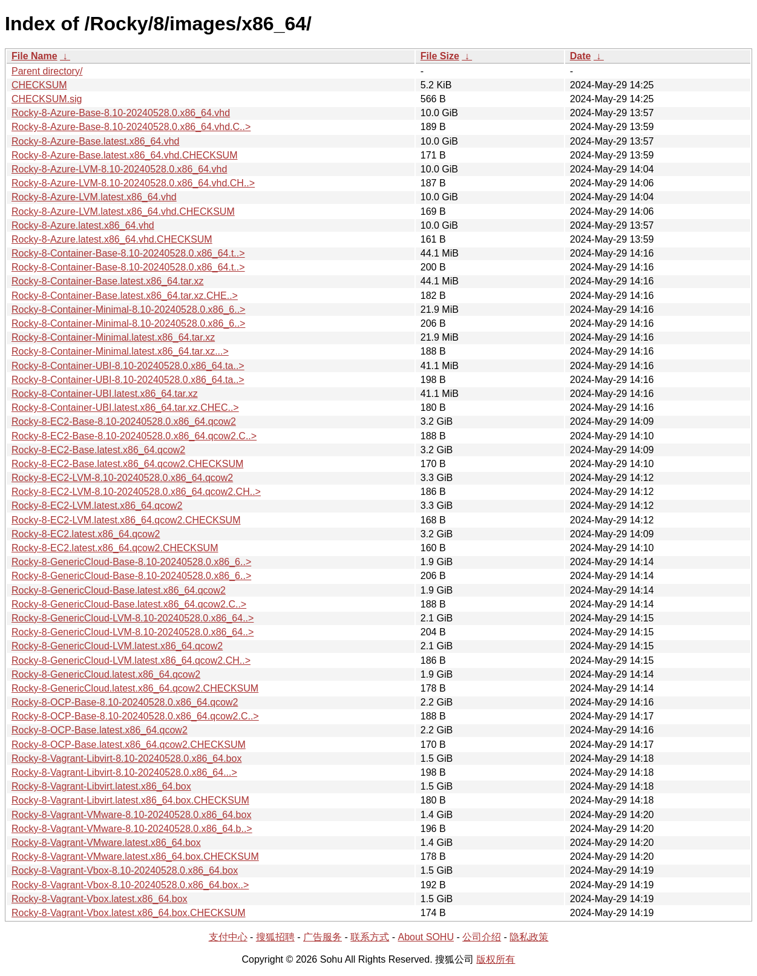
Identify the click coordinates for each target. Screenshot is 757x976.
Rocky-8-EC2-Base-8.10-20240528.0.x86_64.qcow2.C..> (134, 436)
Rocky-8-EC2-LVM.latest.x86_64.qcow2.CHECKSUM (126, 520)
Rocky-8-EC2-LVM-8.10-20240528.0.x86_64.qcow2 (122, 478)
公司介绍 (481, 937)
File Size (440, 56)
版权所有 (495, 959)
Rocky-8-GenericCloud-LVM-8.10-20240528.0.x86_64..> (132, 618)
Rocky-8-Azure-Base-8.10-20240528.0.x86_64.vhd (120, 113)
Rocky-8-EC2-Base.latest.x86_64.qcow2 (98, 450)
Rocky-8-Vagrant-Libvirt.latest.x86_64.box (101, 786)
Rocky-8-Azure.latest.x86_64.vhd (82, 225)
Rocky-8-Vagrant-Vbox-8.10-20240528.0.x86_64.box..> (130, 885)
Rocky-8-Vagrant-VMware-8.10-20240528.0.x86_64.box (131, 815)
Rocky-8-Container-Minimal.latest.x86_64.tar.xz (113, 337)
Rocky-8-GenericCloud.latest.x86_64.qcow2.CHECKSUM (134, 688)
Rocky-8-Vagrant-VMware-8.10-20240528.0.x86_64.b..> (131, 829)
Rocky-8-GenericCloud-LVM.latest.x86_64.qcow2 (117, 646)
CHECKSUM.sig (46, 99)
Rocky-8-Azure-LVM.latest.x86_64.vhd (94, 197)
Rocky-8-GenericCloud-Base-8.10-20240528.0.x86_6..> (131, 562)
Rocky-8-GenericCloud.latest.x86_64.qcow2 (105, 674)
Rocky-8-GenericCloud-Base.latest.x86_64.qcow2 (118, 590)
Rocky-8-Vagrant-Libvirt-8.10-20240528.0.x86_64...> (124, 772)
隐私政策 (529, 937)
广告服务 (322, 937)
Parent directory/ (46, 71)
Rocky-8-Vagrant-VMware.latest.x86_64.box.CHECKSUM (135, 856)
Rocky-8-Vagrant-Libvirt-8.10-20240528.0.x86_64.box (126, 758)
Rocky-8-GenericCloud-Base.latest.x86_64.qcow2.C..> (128, 604)
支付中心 (228, 937)
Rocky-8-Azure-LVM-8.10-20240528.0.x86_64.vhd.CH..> (133, 183)
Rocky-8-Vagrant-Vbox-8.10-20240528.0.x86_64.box (124, 870)
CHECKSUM (39, 85)
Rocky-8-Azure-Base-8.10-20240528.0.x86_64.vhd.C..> (131, 127)
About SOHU (425, 937)
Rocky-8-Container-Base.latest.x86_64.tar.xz (107, 281)
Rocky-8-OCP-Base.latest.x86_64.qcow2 (99, 730)
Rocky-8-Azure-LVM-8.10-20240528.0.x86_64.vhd (119, 169)
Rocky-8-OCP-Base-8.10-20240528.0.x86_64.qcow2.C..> (135, 716)
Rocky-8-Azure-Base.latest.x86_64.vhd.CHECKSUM (124, 155)
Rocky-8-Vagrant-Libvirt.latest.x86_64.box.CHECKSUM (130, 800)
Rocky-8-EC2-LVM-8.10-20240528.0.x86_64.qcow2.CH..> (136, 491)
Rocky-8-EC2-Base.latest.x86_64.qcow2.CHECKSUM (127, 464)
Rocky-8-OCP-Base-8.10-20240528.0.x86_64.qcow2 (124, 702)
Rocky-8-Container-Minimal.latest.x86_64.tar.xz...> (120, 351)
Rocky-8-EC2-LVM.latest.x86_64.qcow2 (97, 505)
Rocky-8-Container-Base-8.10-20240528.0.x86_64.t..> (128, 253)
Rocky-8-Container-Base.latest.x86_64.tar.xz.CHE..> (124, 295)
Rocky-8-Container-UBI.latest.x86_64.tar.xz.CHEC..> (125, 407)
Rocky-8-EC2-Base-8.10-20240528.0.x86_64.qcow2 (123, 421)
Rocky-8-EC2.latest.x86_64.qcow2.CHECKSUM (114, 548)
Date (580, 56)
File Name (34, 56)
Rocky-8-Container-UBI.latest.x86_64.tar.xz (104, 393)
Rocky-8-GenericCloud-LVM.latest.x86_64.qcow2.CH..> (131, 660)
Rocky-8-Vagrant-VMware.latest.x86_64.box (106, 842)
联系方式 (369, 937)
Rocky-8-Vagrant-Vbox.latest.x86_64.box (99, 899)
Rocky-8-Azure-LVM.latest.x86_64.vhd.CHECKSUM (123, 211)
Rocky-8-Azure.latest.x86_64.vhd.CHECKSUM (111, 239)
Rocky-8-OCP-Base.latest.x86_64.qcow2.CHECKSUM (128, 744)
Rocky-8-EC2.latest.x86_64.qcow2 (85, 534)
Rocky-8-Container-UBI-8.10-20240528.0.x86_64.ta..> (127, 366)
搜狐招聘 (275, 937)
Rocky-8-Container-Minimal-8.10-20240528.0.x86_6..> (128, 309)
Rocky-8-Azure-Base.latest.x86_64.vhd (95, 141)
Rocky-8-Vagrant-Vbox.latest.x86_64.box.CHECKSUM (128, 913)
